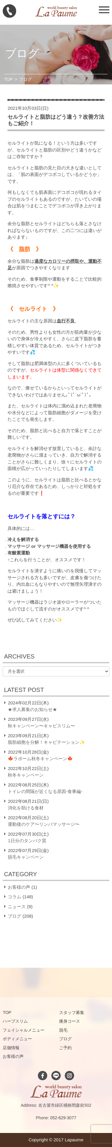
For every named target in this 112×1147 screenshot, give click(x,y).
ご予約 (65, 1047)
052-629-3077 (63, 1117)
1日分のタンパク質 (27, 840)
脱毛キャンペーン (26, 857)
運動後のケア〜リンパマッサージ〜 (43, 824)
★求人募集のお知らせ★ (32, 709)
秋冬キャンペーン (26, 774)
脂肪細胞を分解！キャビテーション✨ (46, 742)
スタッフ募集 (71, 1012)
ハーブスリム (15, 1021)
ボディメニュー (17, 1038)
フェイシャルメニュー (24, 1030)
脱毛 (63, 1030)
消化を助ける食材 (26, 807)
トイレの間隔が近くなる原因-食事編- (45, 791)
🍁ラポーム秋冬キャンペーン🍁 (40, 758)
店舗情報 (11, 1047)
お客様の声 (19, 887)
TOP (8, 79)
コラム (14, 896)
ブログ (14, 916)
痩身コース (69, 1021)
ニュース (17, 906)
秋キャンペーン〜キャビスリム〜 (41, 725)
